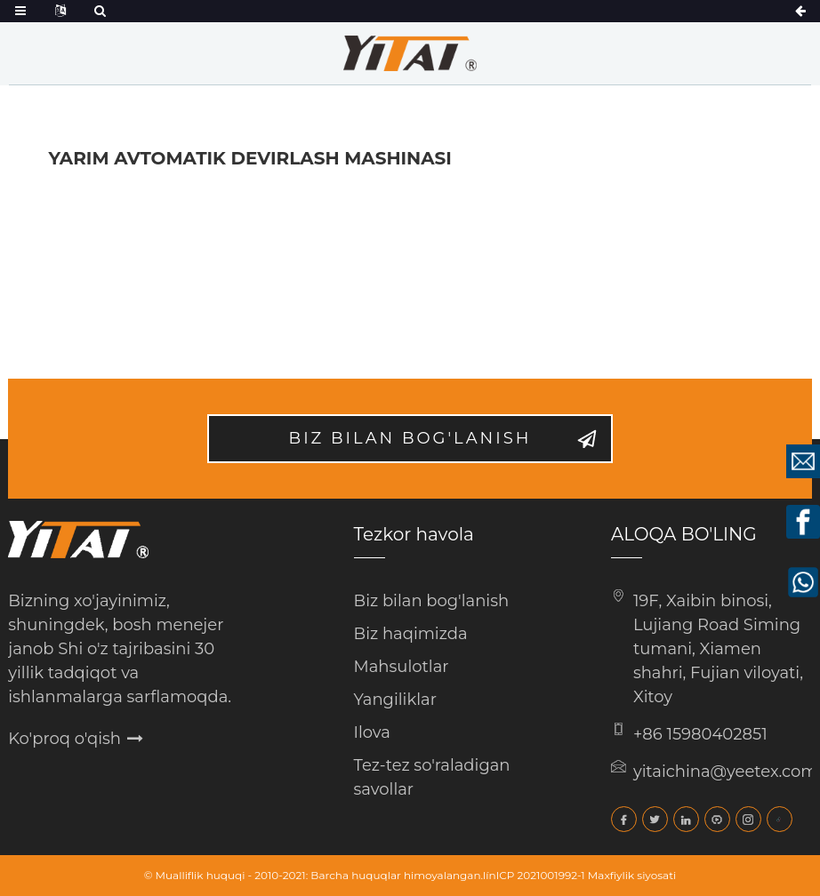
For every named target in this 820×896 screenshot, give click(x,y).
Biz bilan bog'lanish (410, 438)
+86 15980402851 (700, 734)
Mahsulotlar (401, 666)
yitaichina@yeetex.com (725, 771)
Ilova (372, 732)
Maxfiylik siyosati (632, 875)
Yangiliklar (395, 699)
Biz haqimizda (411, 634)
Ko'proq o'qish (64, 738)
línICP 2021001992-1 (534, 875)
